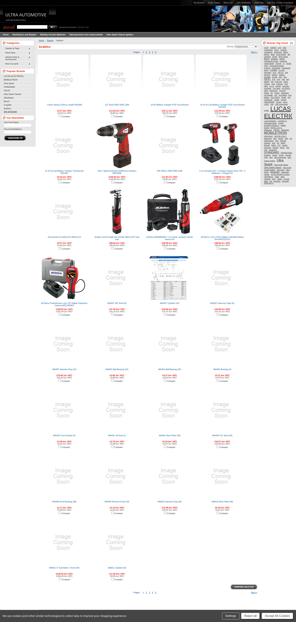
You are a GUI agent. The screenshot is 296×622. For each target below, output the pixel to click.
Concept (267, 68)
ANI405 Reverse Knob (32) (117, 501)
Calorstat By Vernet (271, 61)
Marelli (283, 125)
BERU (285, 52)
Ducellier (267, 77)
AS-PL (276, 50)
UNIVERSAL (268, 177)
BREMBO (274, 59)
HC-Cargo (276, 88)
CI (283, 63)
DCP (274, 73)
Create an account (284, 3)
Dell (286, 73)
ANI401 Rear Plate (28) (169, 435)
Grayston (285, 86)
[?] (291, 43)
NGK (275, 138)
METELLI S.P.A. (276, 128)
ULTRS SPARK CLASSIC (280, 174)
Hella (266, 91)
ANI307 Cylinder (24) (169, 303)
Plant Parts (17, 53)
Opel (276, 141)
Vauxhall (267, 179)
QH (278, 143)
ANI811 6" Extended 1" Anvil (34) (64, 568)
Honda (266, 93)
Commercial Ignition (276, 66)
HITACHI (282, 91)
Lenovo (278, 102)
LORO (266, 104)
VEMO (279, 179)
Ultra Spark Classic (12, 94)
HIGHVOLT (273, 91)
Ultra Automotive (280, 157)
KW (289, 97)
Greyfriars (267, 88)
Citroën (288, 63)
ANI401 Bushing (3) (222, 369)
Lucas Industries (270, 121)
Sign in (270, 3)
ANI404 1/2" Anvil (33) (222, 435)
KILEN (283, 97)
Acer (279, 48)
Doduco (282, 75)
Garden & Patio (17, 48)
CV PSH (281, 70)
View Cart (258, 3)
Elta (285, 77)
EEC (280, 77)
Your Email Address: (13, 129)
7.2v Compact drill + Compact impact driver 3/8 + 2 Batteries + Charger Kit (222, 172)
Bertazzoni (278, 52)
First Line (278, 82)
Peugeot (283, 141)
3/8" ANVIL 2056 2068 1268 (169, 171)
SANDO (275, 148)
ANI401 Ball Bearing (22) (117, 369)
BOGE (274, 57)
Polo (273, 143)
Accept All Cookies (277, 615)
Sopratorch (273, 150)
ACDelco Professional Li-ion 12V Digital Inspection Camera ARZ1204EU (64, 304)
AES (284, 48)
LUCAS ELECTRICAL (14, 76)
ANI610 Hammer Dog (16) (170, 501)
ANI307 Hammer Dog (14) (64, 369)
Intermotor (285, 93)
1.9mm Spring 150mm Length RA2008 (64, 105)
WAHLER (277, 181)
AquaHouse (268, 50)
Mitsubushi (285, 130)
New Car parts (17, 64)
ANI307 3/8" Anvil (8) (116, 303)
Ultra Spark (9, 83)
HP (272, 93)
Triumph (288, 155)
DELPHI (267, 75)
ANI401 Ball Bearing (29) (169, 369)
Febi (283, 79)
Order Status (214, 3)
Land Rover (268, 100)
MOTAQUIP (268, 136)
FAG (278, 79)
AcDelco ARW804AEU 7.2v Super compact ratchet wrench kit (169, 238)
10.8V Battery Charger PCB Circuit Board (170, 105)
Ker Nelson (283, 95)
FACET (7, 90)
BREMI (282, 59)
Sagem (285, 145)
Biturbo (266, 54)
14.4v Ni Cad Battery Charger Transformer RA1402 (64, 172)
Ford (273, 84)
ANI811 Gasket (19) (117, 568)
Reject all (250, 615)
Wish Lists (228, 3)
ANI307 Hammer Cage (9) (222, 303)
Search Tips (83, 27)
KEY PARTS (275, 97)
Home (41, 41)
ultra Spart (280, 170)
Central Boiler (269, 63)
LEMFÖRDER (269, 102)
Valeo (277, 177)
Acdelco (7, 108)
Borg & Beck (283, 57)
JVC (275, 95)
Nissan (280, 138)
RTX (279, 145)
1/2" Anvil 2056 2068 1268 (117, 105)
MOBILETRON (10, 80)
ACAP (266, 48)
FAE (273, 79)
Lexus (285, 102)
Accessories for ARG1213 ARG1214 (64, 237)
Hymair (277, 93)
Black (273, 54)
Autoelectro (268, 52)
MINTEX (276, 130)
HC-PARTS (286, 88)
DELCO (280, 73)
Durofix (274, 77)
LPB (272, 104)
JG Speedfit (268, 95)
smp (265, 150)
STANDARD (9, 87)
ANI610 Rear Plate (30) (222, 501)
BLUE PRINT (281, 54)
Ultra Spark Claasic (281, 165)
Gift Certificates (244, 3)
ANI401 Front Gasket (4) (64, 435)
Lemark (283, 100)
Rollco (273, 145)
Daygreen (267, 73)
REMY (283, 143)
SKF (287, 148)
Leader (276, 100)
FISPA (285, 82)
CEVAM (278, 63)
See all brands (10, 111)
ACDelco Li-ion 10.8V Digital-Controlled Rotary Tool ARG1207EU (222, 238)
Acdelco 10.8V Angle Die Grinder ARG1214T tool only (117, 238)
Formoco (280, 84)
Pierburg (267, 143)
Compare (66, 116)
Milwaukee (268, 130)
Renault (267, 145)
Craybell (7, 105)
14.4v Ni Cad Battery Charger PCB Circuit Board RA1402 (222, 106)
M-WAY (281, 123)
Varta (282, 177)
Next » (254, 52)
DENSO (275, 75)
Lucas (266, 110)
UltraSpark (8, 98)
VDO (274, 179)
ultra (271, 157)
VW (270, 181)
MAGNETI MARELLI (271, 125)
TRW (266, 157)
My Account (199, 3)
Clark (266, 66)
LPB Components (281, 104)
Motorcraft (268, 138)
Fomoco (267, 84)
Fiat (272, 82)
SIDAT (282, 148)
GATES (278, 86)
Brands (50, 41)
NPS (286, 138)
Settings (230, 615)
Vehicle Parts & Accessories (17, 58)
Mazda (266, 128)
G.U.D (271, 86)
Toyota (281, 155)
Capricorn (283, 61)
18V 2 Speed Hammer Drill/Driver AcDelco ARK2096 (117, 172)
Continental (276, 68)
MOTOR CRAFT (280, 136)
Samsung (267, 148)
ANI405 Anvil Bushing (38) (64, 501)
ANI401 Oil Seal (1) (117, 435)
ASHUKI (284, 50)
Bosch (6, 101)
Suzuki (274, 155)
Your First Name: (11, 122)
